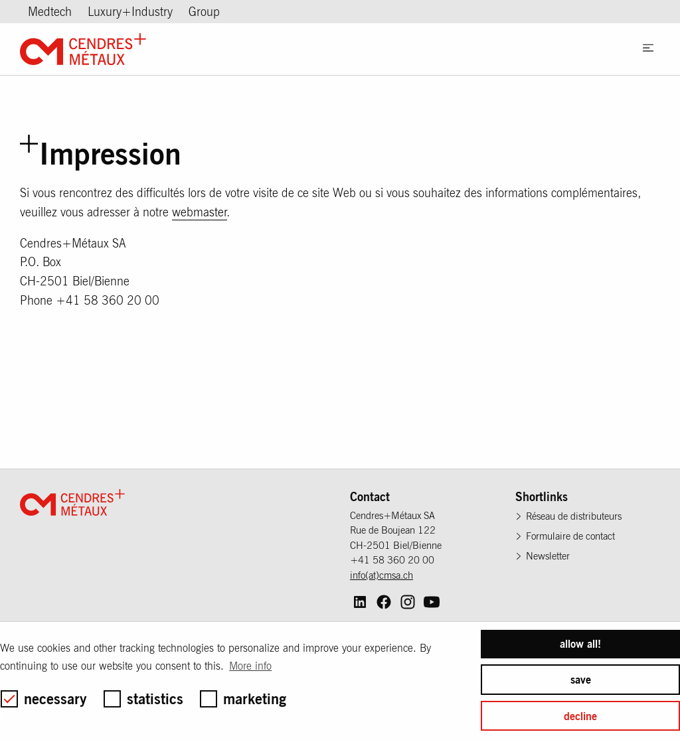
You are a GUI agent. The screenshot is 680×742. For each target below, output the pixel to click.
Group (204, 11)
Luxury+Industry (130, 11)
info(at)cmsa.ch (381, 575)
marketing (243, 698)
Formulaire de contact (570, 536)
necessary (44, 698)
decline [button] (580, 716)
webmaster (199, 212)
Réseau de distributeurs (574, 516)
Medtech (50, 11)
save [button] (580, 679)
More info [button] (250, 665)
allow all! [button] (580, 643)
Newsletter (548, 556)
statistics (143, 698)
